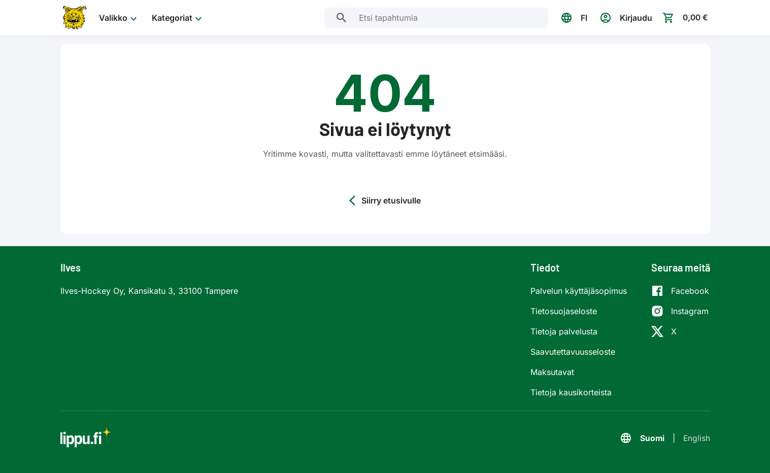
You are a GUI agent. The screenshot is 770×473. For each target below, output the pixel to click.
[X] (680, 331)
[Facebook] (680, 291)
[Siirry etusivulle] (73, 18)
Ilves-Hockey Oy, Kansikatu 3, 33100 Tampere (149, 291)
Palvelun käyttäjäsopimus (578, 291)
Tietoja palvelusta (563, 331)
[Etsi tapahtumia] (340, 18)
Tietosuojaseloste (563, 311)
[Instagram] (680, 311)
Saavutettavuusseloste (572, 352)
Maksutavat (552, 372)
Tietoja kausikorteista (571, 392)
